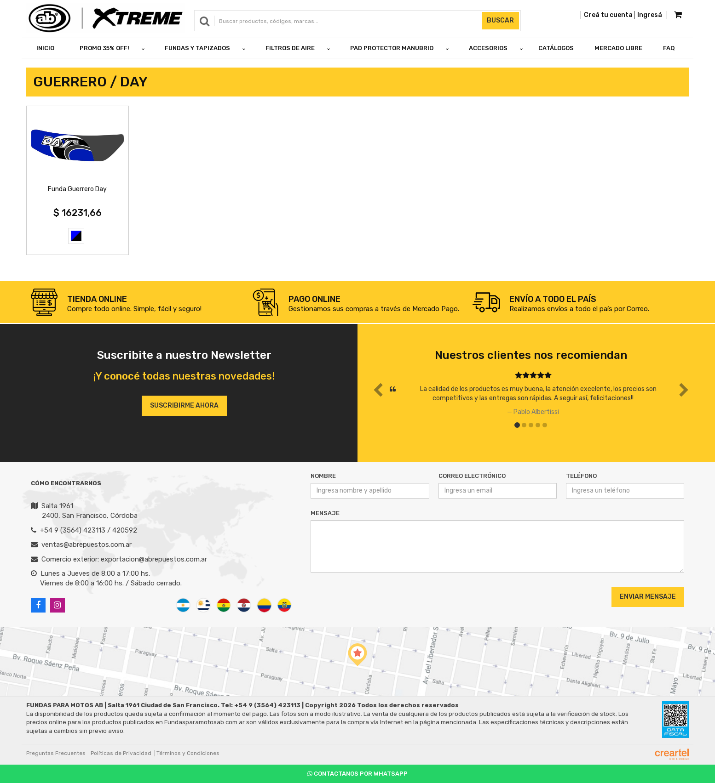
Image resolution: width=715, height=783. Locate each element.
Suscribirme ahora (184, 405)
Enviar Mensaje (648, 597)
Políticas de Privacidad (121, 753)
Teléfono (581, 475)
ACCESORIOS (488, 48)
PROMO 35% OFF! (104, 48)
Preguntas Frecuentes (56, 753)
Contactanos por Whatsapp (357, 773)
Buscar (500, 20)
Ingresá (649, 15)
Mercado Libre (618, 48)
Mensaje (325, 513)
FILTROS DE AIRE (290, 48)
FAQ (669, 48)
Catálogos (556, 48)
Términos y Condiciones (187, 753)
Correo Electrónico (472, 475)
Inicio (45, 48)
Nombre (323, 475)
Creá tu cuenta (608, 15)
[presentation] (366, 596)
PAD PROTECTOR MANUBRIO (391, 48)
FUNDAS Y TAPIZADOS (197, 48)
